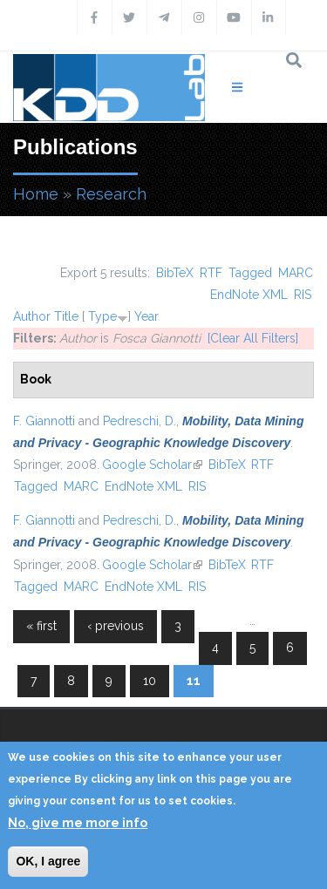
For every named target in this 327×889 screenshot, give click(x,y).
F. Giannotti (44, 421)
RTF (211, 273)
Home (35, 194)
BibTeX (175, 273)
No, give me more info (77, 823)
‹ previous (115, 626)
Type (102, 316)
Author (32, 316)
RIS (302, 295)
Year (146, 316)
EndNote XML (249, 295)
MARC (295, 273)
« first (41, 626)
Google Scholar (152, 465)
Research (111, 194)
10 (149, 681)
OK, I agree (48, 861)
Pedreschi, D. (139, 421)
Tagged (250, 273)
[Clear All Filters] (253, 338)
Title (66, 316)
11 (194, 681)
